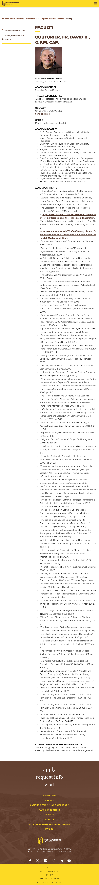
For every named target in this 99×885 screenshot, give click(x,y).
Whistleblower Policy (49, 871)
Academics (30, 19)
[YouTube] (69, 861)
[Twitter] (37, 861)
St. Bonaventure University (13, 19)
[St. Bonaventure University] (10, 3)
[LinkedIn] (61, 861)
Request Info (49, 776)
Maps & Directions (49, 810)
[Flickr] (45, 861)
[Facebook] (30, 861)
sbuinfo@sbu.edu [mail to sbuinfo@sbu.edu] (64, 851)
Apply (49, 769)
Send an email (42, 114)
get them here (47, 851)
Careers (50, 815)
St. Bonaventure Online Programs (49, 824)
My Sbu (49, 829)
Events (49, 800)
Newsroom (49, 795)
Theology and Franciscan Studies (50, 19)
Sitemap (49, 875)
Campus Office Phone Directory (49, 805)
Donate (49, 819)
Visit (49, 784)
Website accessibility (49, 879)
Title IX (49, 868)
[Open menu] (95, 3)
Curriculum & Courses (13, 30)
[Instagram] (53, 861)
